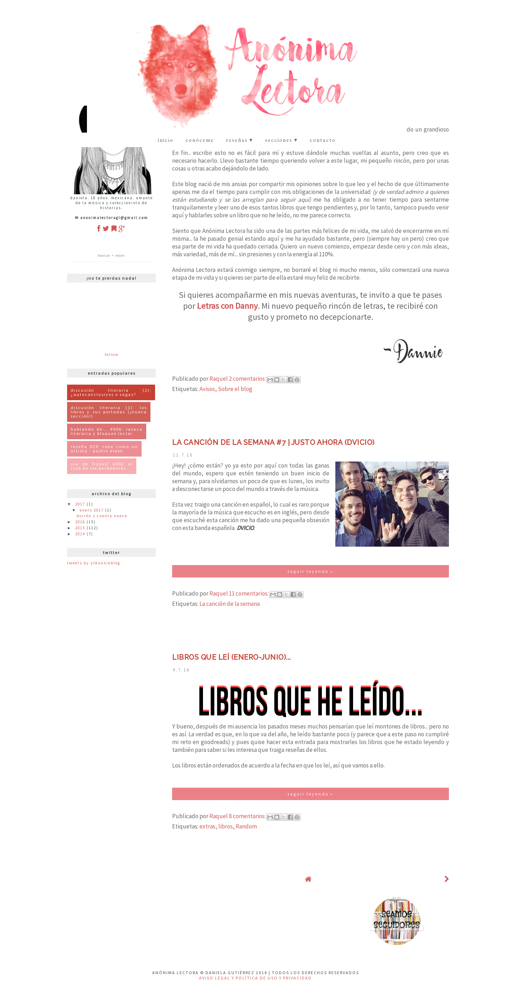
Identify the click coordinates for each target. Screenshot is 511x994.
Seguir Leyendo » (310, 571)
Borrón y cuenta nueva (102, 515)
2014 (81, 533)
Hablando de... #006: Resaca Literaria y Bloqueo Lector (107, 431)
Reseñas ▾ (239, 140)
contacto (323, 140)
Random (246, 826)
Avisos (207, 389)
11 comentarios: (249, 593)
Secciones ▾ (281, 140)
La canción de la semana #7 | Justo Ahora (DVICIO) (273, 442)
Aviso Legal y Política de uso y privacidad (255, 978)
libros (225, 826)
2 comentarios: (248, 378)
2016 (81, 521)
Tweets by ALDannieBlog (93, 562)
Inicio (166, 140)
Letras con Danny (227, 305)
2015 (81, 527)
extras (207, 826)
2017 (81, 504)
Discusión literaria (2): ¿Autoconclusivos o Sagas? (111, 392)
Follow (112, 354)
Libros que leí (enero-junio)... (231, 657)
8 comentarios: (248, 816)
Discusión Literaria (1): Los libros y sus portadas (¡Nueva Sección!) (109, 412)
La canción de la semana (229, 604)
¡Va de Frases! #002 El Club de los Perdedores (102, 466)
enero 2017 (92, 510)
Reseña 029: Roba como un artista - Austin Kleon (104, 448)
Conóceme (200, 140)
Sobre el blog (235, 389)
